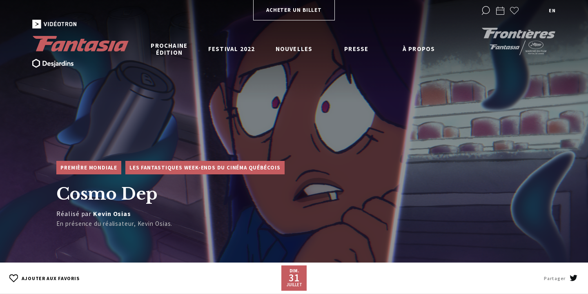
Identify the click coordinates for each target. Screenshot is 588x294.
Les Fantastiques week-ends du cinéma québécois (205, 167)
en (552, 10)
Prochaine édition (169, 49)
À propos (419, 49)
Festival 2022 (231, 49)
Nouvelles (294, 49)
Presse (356, 49)
